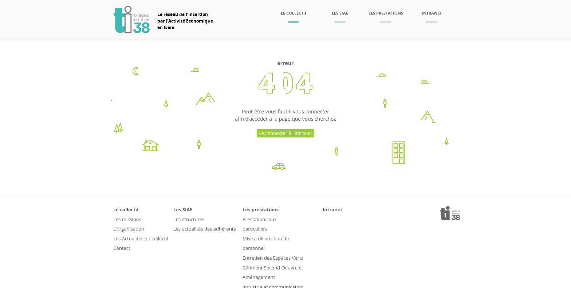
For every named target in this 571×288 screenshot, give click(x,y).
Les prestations (386, 13)
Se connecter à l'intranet (285, 133)
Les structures (188, 219)
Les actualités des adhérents (204, 228)
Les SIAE (340, 13)
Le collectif (294, 13)
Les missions (127, 219)
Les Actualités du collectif (141, 238)
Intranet (432, 13)
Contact (121, 248)
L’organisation (128, 228)
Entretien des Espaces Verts (273, 258)
